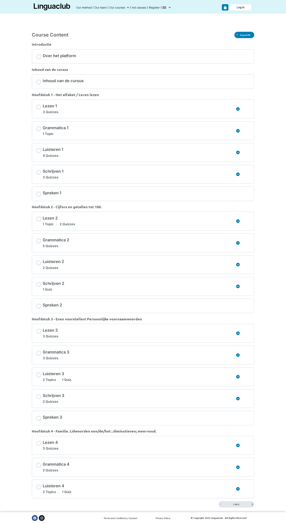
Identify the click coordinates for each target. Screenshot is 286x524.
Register (154, 7)
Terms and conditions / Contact (120, 518)
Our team (101, 7)
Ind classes (139, 7)
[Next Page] (252, 504)
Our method (84, 7)
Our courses (119, 7)
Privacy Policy (163, 518)
